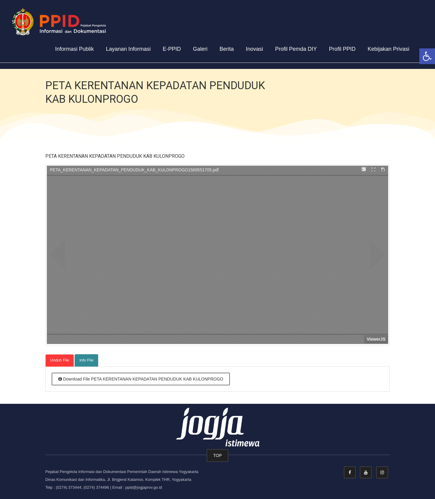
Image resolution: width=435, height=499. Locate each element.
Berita (227, 49)
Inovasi (254, 49)
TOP (217, 455)
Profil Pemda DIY (296, 49)
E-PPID (172, 49)
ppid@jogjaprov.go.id (143, 487)
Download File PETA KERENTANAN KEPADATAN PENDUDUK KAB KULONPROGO (140, 379)
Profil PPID (342, 49)
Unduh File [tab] (59, 360)
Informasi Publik (74, 49)
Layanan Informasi (128, 49)
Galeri (200, 49)
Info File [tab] (86, 360)
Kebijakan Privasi (388, 49)
